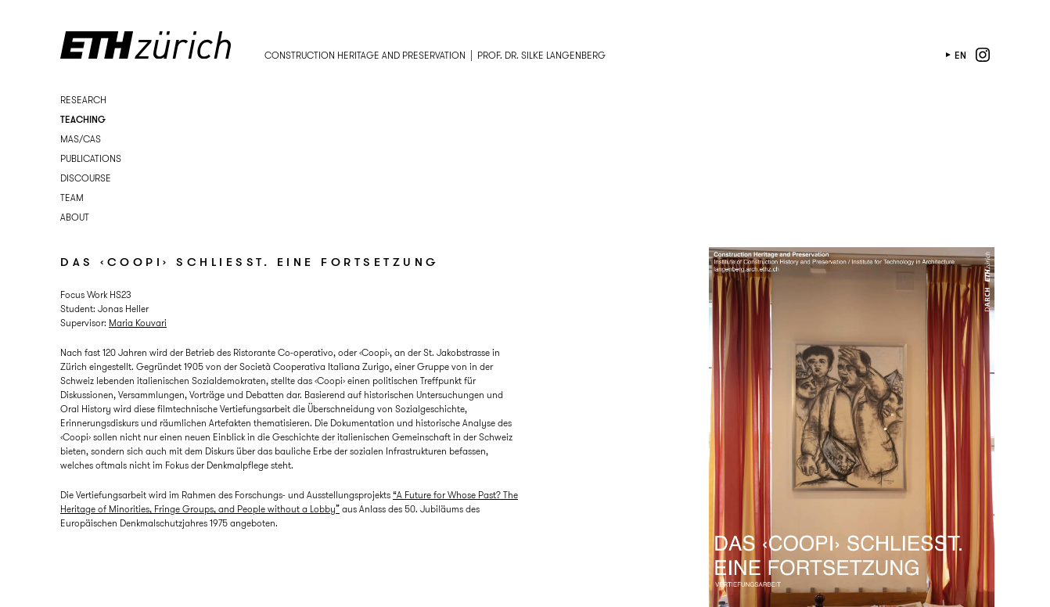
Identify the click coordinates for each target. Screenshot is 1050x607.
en (960, 55)
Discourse (85, 178)
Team (72, 197)
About (74, 217)
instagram (983, 55)
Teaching (83, 119)
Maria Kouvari (138, 323)
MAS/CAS (80, 139)
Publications (90, 158)
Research (83, 100)
